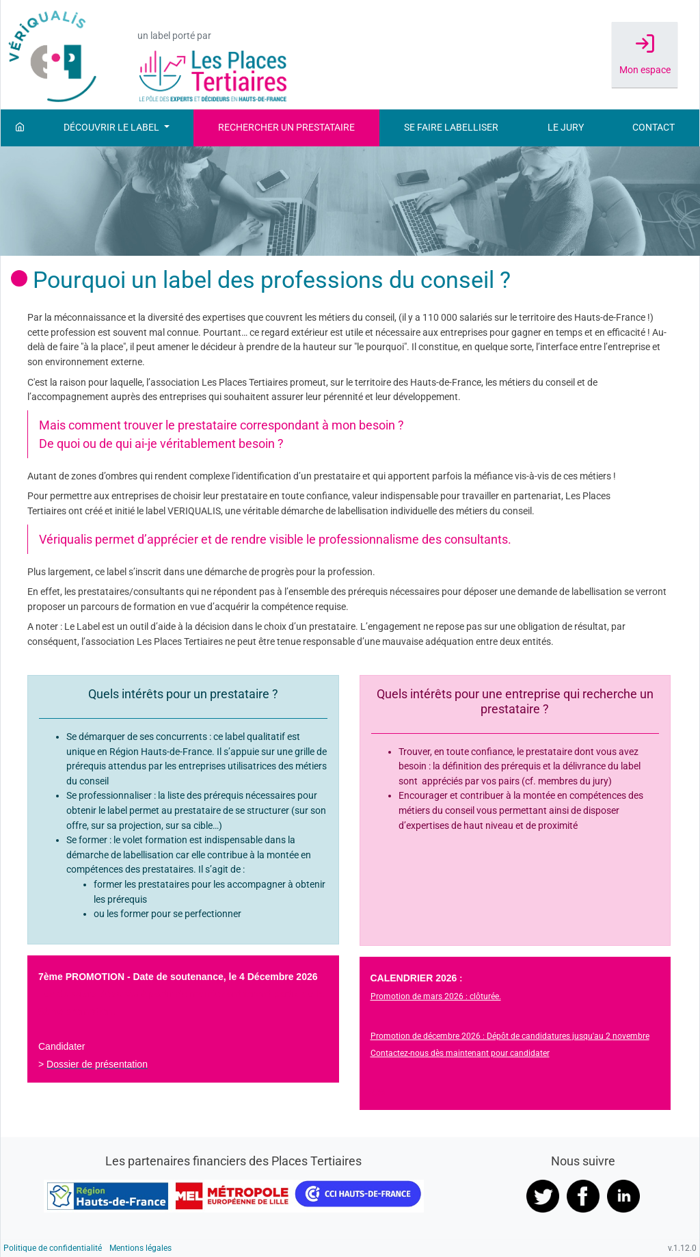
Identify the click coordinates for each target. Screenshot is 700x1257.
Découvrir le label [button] (112, 127)
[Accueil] (20, 128)
